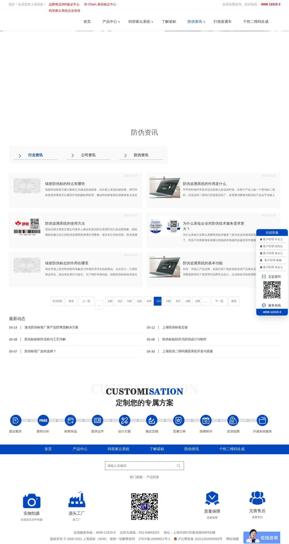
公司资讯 (88, 155)
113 (139, 301)
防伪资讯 (195, 21)
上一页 (86, 301)
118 (188, 301)
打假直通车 (223, 21)
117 (178, 301)
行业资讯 (35, 155)
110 (110, 301)
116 (168, 301)
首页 (87, 21)
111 (120, 301)
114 (149, 301)
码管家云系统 (139, 21)
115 (158, 301)
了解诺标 (169, 21)
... (99, 305)
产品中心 (110, 21)
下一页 (219, 301)
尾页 (234, 301)
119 (197, 301)
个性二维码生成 (255, 21)
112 (129, 301)
